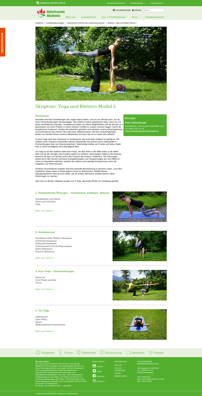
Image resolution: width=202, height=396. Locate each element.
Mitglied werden (121, 376)
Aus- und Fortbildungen (120, 369)
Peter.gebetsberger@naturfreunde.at (141, 131)
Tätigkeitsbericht (154, 17)
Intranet (136, 10)
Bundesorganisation (116, 3)
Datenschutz (73, 393)
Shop (134, 17)
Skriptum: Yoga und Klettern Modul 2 (121, 23)
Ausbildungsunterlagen (55, 23)
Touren (65, 352)
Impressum (62, 393)
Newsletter (135, 352)
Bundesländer (137, 3)
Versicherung (110, 352)
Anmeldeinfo (88, 17)
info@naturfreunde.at (145, 372)
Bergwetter (45, 352)
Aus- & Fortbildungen (114, 17)
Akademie (39, 23)
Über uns (70, 17)
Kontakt (156, 352)
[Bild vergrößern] (140, 206)
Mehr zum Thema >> (44, 211)
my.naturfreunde (121, 10)
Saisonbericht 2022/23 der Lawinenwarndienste (86, 23)
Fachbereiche (156, 3)
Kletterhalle (86, 352)
